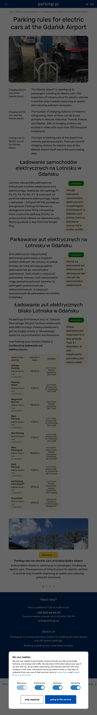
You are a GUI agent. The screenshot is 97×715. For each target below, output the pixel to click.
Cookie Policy (62, 672)
